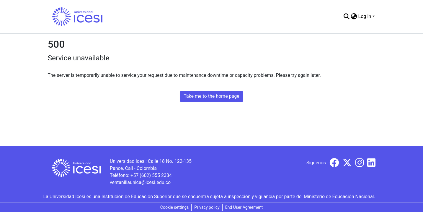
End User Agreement (244, 207)
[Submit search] (346, 16)
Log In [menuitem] (364, 16)
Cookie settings (174, 207)
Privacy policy (206, 207)
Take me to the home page (211, 96)
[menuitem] (354, 16)
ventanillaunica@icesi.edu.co (140, 182)
